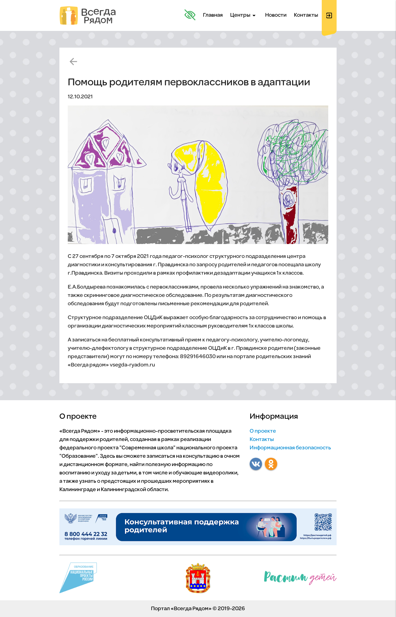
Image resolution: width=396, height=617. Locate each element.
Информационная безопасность (290, 448)
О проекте (263, 431)
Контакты (306, 15)
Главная (213, 15)
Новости (275, 15)
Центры (244, 15)
